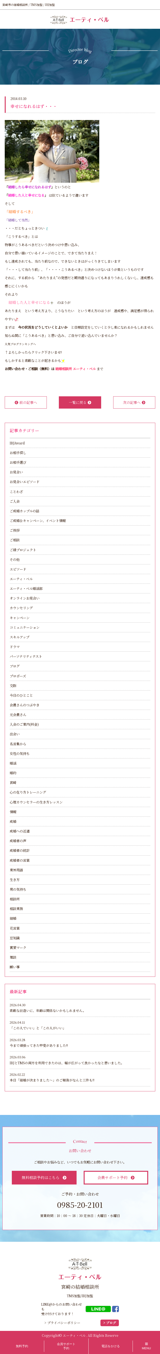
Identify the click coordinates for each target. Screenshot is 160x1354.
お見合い (16, 471)
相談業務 (16, 908)
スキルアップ (19, 636)
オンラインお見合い (24, 598)
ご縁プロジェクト (23, 549)
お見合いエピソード (24, 481)
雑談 (13, 957)
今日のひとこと (21, 695)
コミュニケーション (24, 627)
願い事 (15, 966)
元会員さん (18, 714)
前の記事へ (26, 402)
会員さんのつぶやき (24, 704)
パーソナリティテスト (26, 656)
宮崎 (13, 782)
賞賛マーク (18, 947)
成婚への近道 (20, 830)
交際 (13, 685)
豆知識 (15, 937)
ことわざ (16, 491)
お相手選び (18, 462)
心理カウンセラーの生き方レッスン (36, 801)
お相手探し (18, 452)
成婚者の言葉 (20, 860)
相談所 (15, 898)
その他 (15, 559)
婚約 (13, 772)
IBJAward (17, 442)
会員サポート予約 (115, 1177)
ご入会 (15, 501)
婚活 (13, 763)
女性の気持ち (20, 753)
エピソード (18, 569)
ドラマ (15, 646)
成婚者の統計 (20, 850)
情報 (13, 811)
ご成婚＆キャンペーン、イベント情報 (38, 520)
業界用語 (16, 869)
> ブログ (109, 1323)
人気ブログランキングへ (20, 344)
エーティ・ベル (21, 578)
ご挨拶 (15, 530)
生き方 (15, 879)
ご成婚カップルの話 (24, 510)
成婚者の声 (18, 840)
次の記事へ (134, 402)
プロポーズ (18, 675)
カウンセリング (21, 607)
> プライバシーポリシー (62, 1322)
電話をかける (110, 1346)
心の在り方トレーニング (28, 792)
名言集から (18, 743)
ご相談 (15, 539)
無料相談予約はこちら (44, 1177)
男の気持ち (18, 889)
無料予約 (22, 1346)
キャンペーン (20, 617)
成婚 (13, 821)
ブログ (15, 665)
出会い (15, 733)
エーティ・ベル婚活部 (26, 588)
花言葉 (15, 928)
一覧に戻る (80, 402)
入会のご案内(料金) (24, 724)
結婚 (13, 918)
